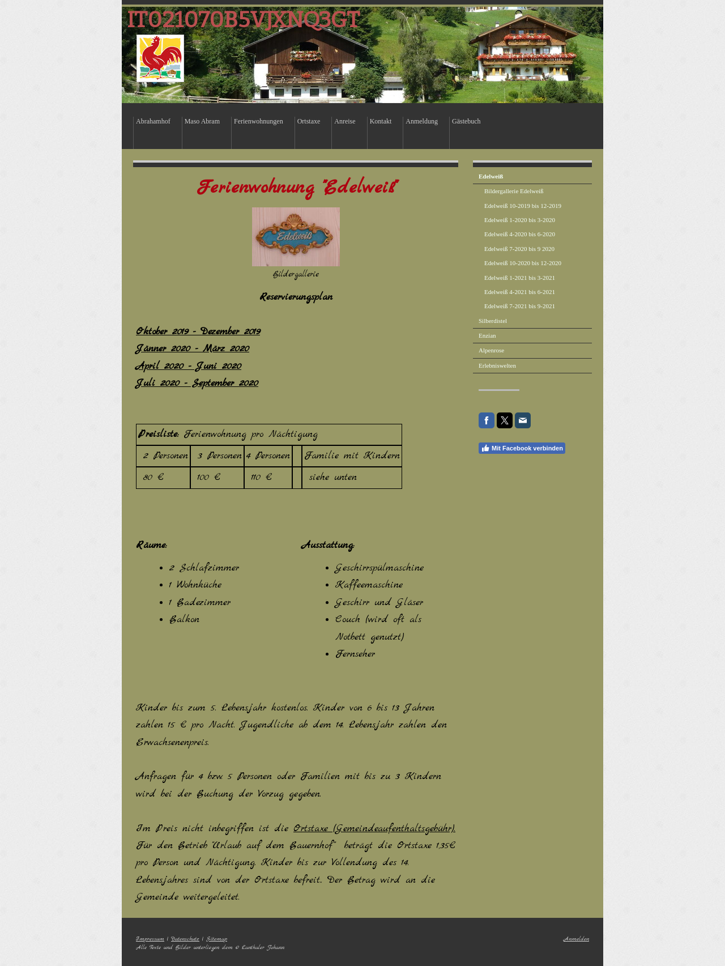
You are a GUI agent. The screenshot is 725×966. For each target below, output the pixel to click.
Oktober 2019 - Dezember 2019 (198, 331)
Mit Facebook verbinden (522, 448)
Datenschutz (185, 939)
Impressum (150, 939)
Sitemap (216, 939)
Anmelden (576, 939)
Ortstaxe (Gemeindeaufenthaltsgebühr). (374, 828)
